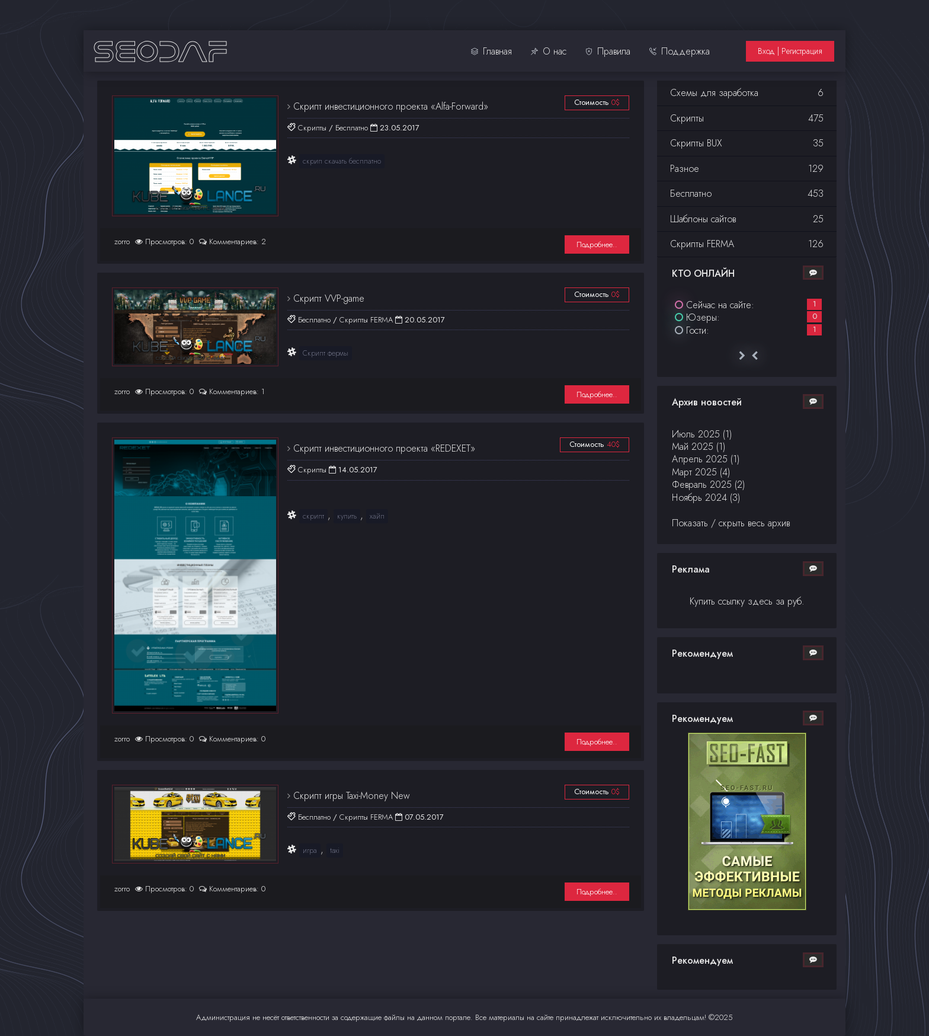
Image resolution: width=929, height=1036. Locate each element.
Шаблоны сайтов (747, 219)
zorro (122, 241)
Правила (607, 51)
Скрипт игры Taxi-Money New (350, 795)
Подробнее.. (596, 244)
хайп (377, 516)
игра (310, 850)
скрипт (313, 516)
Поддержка (679, 51)
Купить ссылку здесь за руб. (747, 601)
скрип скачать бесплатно (342, 161)
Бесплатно (351, 127)
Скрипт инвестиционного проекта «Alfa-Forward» (389, 106)
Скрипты (312, 127)
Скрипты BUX (747, 143)
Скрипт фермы (325, 353)
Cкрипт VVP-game (327, 298)
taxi (334, 850)
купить (347, 516)
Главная (491, 51)
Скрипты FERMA (366, 319)
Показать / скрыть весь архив (731, 523)
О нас (548, 51)
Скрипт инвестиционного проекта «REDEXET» (382, 448)
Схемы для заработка (747, 93)
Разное (747, 168)
